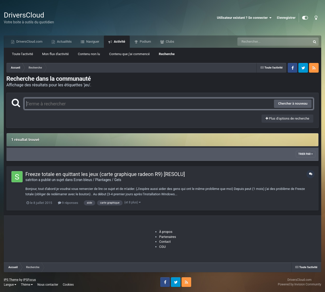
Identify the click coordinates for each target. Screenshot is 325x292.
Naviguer (92, 41)
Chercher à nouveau (292, 103)
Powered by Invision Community (299, 284)
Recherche (167, 54)
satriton (31, 180)
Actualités (64, 41)
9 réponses (68, 203)
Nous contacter (47, 284)
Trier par (305, 154)
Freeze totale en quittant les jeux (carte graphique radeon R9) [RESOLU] (105, 174)
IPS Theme (11, 280)
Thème (27, 284)
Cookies (68, 284)
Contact (165, 242)
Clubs (169, 41)
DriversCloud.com (28, 41)
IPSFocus (29, 280)
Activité (119, 41)
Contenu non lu (89, 54)
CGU (162, 247)
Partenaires (167, 237)
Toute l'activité (22, 54)
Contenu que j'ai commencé (129, 54)
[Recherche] (263, 42)
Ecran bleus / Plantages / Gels (97, 180)
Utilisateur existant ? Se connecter (244, 17)
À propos (165, 232)
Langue (10, 284)
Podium (145, 41)
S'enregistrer (286, 18)
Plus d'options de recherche (287, 118)
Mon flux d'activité (55, 54)
